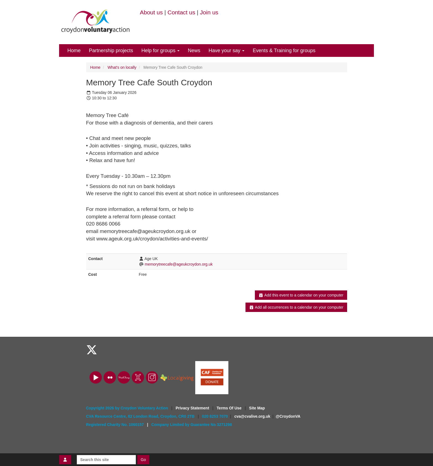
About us (151, 12)
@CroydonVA (288, 416)
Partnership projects (111, 50)
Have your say (226, 50)
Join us (209, 12)
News (194, 50)
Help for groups (160, 50)
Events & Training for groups (284, 50)
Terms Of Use (230, 408)
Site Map (257, 408)
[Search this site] (106, 459)
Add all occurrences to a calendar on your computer (296, 307)
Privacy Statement (193, 408)
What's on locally (121, 67)
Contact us (181, 12)
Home (74, 50)
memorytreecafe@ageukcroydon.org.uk (179, 264)
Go (143, 459)
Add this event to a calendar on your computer (300, 295)
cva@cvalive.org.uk (252, 416)
